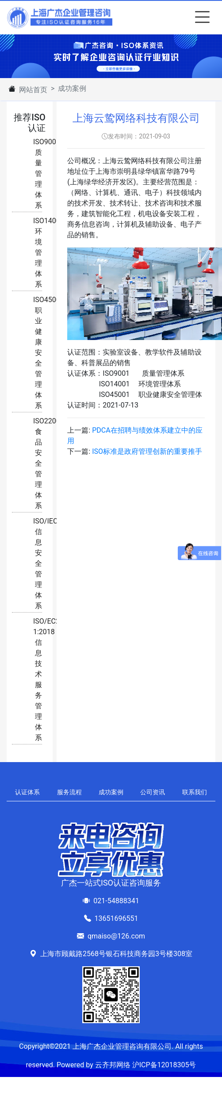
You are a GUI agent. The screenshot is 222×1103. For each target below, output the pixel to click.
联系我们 (194, 792)
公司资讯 (152, 792)
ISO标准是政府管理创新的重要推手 (147, 451)
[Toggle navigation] (200, 17)
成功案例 (111, 792)
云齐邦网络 (112, 1065)
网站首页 (33, 90)
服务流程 (69, 792)
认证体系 (27, 792)
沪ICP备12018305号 (164, 1065)
